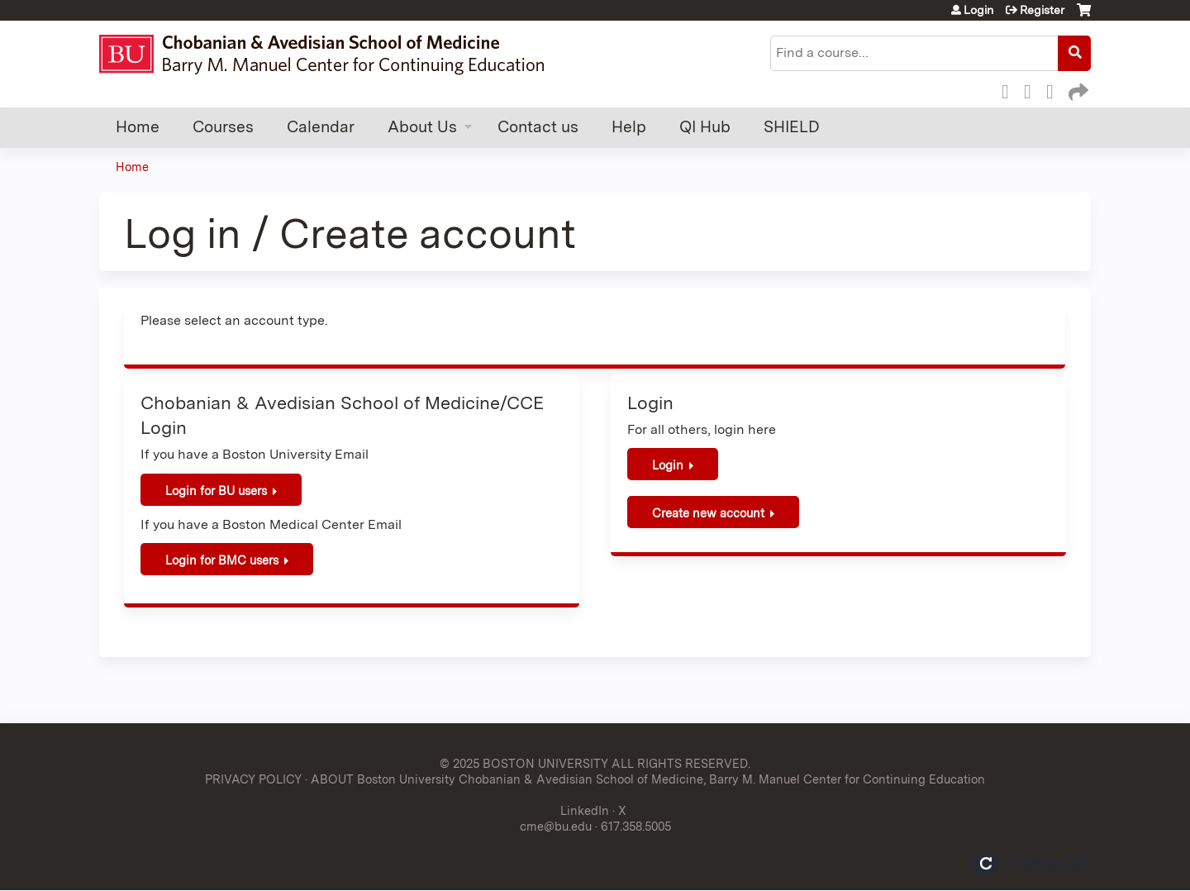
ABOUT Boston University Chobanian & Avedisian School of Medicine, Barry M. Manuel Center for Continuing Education (648, 779)
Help (629, 126)
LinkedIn (1054, 89)
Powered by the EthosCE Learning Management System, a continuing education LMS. (1032, 863)
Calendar (321, 126)
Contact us (537, 126)
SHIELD (792, 126)
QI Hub (705, 126)
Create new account (708, 513)
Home (137, 126)
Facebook (1010, 89)
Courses (223, 126)
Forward (1077, 89)
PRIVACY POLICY (253, 779)
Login (978, 10)
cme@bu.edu (556, 826)
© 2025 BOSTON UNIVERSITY (524, 763)
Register (1042, 10)
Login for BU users (216, 491)
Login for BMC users (221, 560)
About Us (422, 126)
